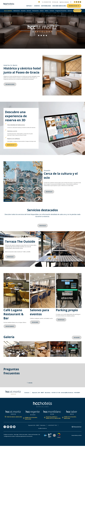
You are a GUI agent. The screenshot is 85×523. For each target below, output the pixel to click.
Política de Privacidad (36, 439)
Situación (23, 10)
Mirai (80, 440)
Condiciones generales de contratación (28, 441)
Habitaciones (16, 10)
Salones (42, 10)
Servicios (29, 10)
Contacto (52, 10)
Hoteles (29, 6)
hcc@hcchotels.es (42, 433)
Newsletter (77, 431)
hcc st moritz (8, 10)
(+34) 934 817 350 (53, 430)
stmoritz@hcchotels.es (67, 397)
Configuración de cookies (13, 441)
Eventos (37, 6)
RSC (5, 441)
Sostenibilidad (46, 6)
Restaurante (35, 10)
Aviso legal (17, 439)
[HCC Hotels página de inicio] (9, 4)
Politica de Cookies (25, 439)
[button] (43, 75)
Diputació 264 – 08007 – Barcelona (36, 430)
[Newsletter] (72, 431)
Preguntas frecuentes (60, 10)
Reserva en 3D (77, 10)
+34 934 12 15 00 (55, 397)
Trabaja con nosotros (8, 439)
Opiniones (70, 10)
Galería (46, 10)
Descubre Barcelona (59, 6)
